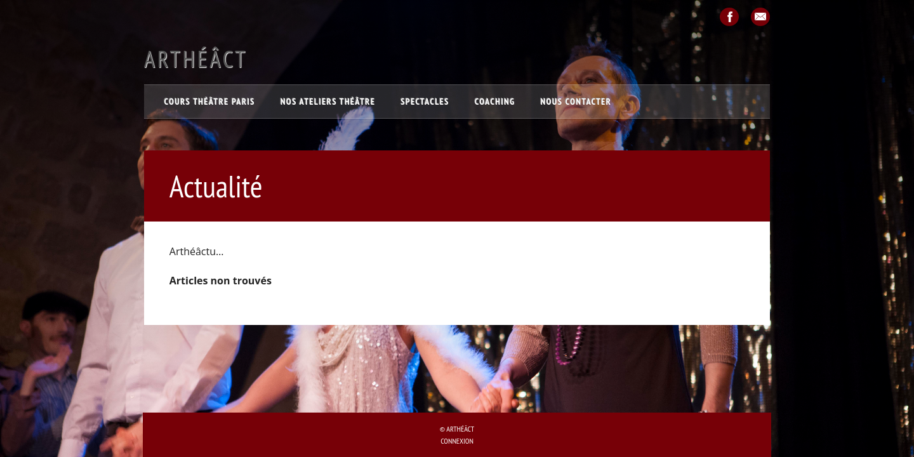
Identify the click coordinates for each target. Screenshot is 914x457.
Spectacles (425, 101)
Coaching (495, 101)
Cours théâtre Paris (209, 101)
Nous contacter (576, 101)
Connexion (457, 441)
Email (760, 17)
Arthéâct (196, 59)
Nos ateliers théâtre (328, 101)
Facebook (729, 17)
